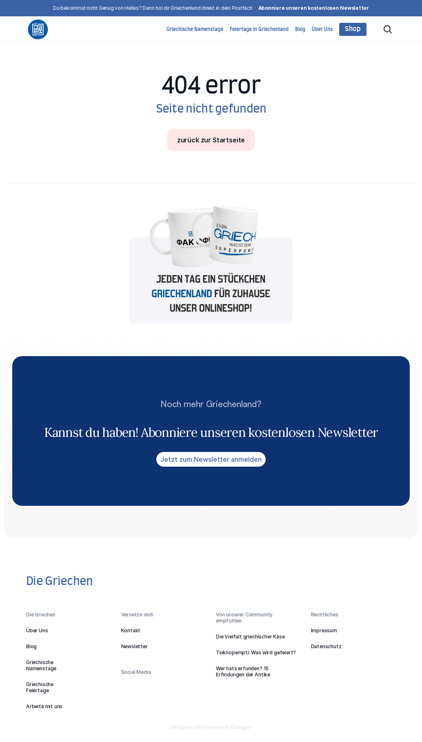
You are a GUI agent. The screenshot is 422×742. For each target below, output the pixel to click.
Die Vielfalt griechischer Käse (250, 636)
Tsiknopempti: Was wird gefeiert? (256, 652)
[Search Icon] (388, 29)
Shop (353, 29)
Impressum (324, 630)
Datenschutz (326, 646)
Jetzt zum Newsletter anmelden (211, 459)
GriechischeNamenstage (41, 665)
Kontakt (131, 630)
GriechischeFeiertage (39, 687)
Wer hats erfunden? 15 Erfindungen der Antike (243, 671)
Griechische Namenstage (195, 29)
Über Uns (322, 29)
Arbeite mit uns (44, 706)
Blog (300, 29)
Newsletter (134, 646)
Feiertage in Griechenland (259, 29)
